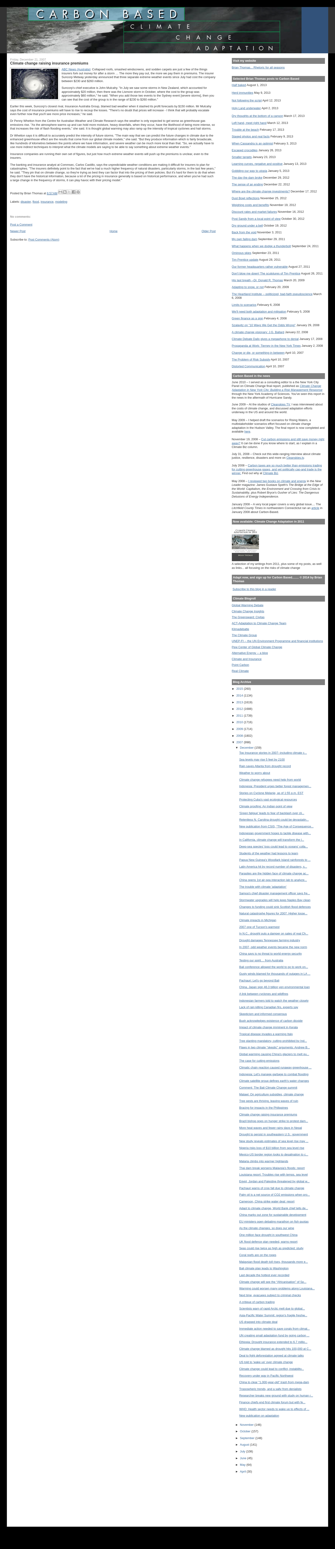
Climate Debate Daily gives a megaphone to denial (265, 339)
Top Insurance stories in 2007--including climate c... (273, 753)
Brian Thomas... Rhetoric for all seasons (258, 67)
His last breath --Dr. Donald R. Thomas (257, 280)
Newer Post (17, 231)
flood (36, 201)
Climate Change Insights (248, 611)
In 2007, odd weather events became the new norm (273, 947)
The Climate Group (244, 635)
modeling (61, 201)
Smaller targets (242, 157)
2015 (240, 688)
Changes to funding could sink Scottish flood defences (275, 907)
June (243, 1458)
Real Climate (240, 671)
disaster (26, 201)
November (247, 1424)
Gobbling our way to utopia (249, 171)
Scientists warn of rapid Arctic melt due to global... (272, 1308)
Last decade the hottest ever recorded (264, 1275)
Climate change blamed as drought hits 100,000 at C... (275, 1348)
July (243, 1451)
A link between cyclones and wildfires (263, 994)
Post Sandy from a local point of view (256, 218)
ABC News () (76, 69)
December (247, 747)
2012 (240, 709)
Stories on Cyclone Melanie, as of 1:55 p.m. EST (271, 793)
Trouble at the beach (245, 129)
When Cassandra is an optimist (252, 143)
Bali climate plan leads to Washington (263, 1268)
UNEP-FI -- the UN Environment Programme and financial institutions (277, 641)
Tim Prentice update (245, 259)
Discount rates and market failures (254, 211)
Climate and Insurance (247, 659)
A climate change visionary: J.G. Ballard (258, 332)
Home (113, 231)
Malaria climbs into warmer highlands (263, 1161)
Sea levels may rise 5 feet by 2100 (262, 759)
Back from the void (244, 232)
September (247, 1438)
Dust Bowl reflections (246, 198)
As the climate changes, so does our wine (266, 1228)
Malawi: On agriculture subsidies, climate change (271, 1094)
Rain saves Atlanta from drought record (265, 766)
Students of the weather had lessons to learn (268, 853)
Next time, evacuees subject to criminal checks (270, 1295)
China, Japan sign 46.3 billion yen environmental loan (274, 987)
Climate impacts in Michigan (257, 920)
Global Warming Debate (247, 605)
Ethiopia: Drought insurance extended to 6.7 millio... (273, 1342)
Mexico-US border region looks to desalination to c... (273, 1154)
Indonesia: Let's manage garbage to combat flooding (273, 1074)
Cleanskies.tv (295, 457)
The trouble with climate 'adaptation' (262, 886)
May (243, 1464)
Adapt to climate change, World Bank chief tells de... (273, 1208)
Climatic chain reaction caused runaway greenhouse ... (275, 1067)
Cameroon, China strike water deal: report (266, 1201)
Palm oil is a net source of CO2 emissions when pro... (274, 1194)
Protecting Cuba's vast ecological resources (268, 799)
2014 (240, 695)
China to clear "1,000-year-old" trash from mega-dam (274, 1382)
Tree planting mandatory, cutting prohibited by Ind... (273, 1041)
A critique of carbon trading (257, 1302)
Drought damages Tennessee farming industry (269, 940)
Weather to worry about (254, 773)
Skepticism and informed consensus (263, 1014)
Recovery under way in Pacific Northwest (266, 1375)
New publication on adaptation (259, 1415)
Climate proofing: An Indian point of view (265, 806)
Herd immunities (242, 92)
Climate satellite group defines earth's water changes (274, 1081)
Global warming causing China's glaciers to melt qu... (274, 1054)
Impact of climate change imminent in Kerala (268, 1027)
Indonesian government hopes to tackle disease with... (275, 833)
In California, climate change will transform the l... (271, 839)
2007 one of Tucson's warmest (259, 927)
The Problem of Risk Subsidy (251, 359)
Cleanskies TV (280, 404)
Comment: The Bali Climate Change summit (268, 1087)
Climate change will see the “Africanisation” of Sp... (272, 1282)
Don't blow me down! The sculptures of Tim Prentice (266, 273)
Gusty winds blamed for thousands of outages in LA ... (274, 973)
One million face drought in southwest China (268, 1235)
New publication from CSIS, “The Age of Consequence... (276, 826)
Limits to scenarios (244, 305)
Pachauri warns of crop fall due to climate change (271, 1188)
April (243, 1471)
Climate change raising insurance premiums (268, 1114)
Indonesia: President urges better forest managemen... (275, 786)
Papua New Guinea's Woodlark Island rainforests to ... (274, 860)
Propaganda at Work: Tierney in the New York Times (266, 345)
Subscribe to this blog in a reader (254, 589)
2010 (240, 722)
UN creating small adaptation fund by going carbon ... (274, 1335)
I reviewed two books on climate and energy (277, 481)
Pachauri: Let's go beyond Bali (259, 980)
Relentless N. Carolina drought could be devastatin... (274, 819)
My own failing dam (244, 239)
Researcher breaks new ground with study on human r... (276, 1395)
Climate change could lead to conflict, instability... (271, 1369)
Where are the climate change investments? (261, 191)
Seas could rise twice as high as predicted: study (271, 1248)
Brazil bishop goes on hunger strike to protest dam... (273, 1121)
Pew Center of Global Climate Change (257, 647)
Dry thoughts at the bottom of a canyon (257, 116)
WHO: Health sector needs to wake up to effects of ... (274, 1409)
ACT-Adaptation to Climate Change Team (259, 623)
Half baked (239, 85)
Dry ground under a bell (247, 225)
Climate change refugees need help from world (270, 779)
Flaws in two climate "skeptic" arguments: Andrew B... (274, 1047)
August (245, 1444)
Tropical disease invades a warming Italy (266, 1034)
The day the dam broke (247, 177)
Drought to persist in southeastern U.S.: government (273, 1134)
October (245, 1431)
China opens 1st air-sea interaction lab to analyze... (273, 880)
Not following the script (247, 100)
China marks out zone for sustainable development (272, 1215)
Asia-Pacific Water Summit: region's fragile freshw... (273, 1315)
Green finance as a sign (247, 318)
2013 (240, 702)
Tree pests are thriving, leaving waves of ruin (268, 1101)
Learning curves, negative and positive (257, 164)
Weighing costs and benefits (250, 205)
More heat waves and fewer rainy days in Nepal (270, 1128)
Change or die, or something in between (258, 352)
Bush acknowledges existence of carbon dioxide (270, 1020)
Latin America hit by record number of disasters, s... (273, 866)
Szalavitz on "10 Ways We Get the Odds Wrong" (264, 325)
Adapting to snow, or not (248, 287)
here (247, 431)
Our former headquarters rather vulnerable (260, 266)
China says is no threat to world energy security (270, 953)
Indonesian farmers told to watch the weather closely (274, 1000)
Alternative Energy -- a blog (250, 653)
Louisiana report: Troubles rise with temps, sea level (273, 1174)
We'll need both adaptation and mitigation (259, 311)
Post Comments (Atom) (43, 239)
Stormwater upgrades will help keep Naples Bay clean (274, 900)
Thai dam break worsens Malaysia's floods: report (272, 1168)
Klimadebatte (240, 629)
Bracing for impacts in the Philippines (263, 1107)
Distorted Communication (248, 366)
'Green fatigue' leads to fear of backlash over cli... (271, 813)
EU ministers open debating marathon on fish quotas (274, 1221)
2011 (240, 715)
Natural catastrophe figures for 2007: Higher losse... (273, 913)
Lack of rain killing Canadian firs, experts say (268, 1007)
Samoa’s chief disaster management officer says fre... (274, 893)
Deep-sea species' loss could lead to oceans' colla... (273, 846)
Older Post (209, 231)
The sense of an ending (247, 184)
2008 (240, 735)
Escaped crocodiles (245, 150)
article (315, 508)
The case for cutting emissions (259, 1060)
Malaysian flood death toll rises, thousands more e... (273, 1262)
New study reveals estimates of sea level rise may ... (273, 1141)
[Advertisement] (253, 1498)
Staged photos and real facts (251, 136)
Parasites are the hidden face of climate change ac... (274, 873)
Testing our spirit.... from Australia (261, 960)
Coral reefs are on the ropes (257, 1255)
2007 (240, 742)
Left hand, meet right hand (249, 123)
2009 (240, 729)
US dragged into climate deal (258, 1322)
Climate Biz (270, 473)
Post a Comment (21, 224)
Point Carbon (240, 665)
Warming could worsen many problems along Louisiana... (277, 1288)
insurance (47, 201)
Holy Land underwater (246, 108)
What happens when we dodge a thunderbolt (261, 246)
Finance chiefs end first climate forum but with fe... (272, 1402)
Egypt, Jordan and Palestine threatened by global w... (274, 1181)
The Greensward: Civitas (248, 617)
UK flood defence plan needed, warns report (268, 1241)
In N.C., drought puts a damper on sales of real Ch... (273, 933)
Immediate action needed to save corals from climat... (274, 1328)
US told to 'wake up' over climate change (266, 1362)
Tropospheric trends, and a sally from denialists (270, 1389)
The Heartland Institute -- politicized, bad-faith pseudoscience (272, 294)
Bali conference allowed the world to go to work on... (273, 967)
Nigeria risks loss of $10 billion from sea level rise (271, 1148)
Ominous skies (241, 253)
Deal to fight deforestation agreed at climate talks (271, 1355)
